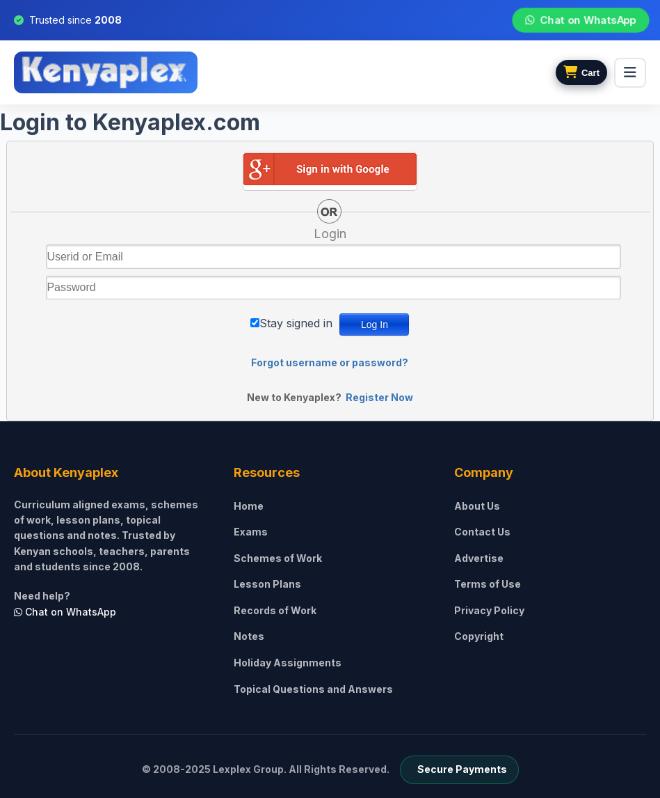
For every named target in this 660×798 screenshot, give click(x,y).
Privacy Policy (489, 610)
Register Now (379, 397)
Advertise (479, 558)
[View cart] (581, 72)
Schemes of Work (278, 558)
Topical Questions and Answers (313, 689)
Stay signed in (295, 323)
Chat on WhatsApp (580, 20)
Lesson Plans (267, 584)
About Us (477, 506)
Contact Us (482, 532)
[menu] (630, 73)
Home (249, 506)
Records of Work (275, 610)
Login (330, 233)
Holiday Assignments (287, 662)
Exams (251, 532)
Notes (249, 636)
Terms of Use (487, 584)
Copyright (479, 636)
